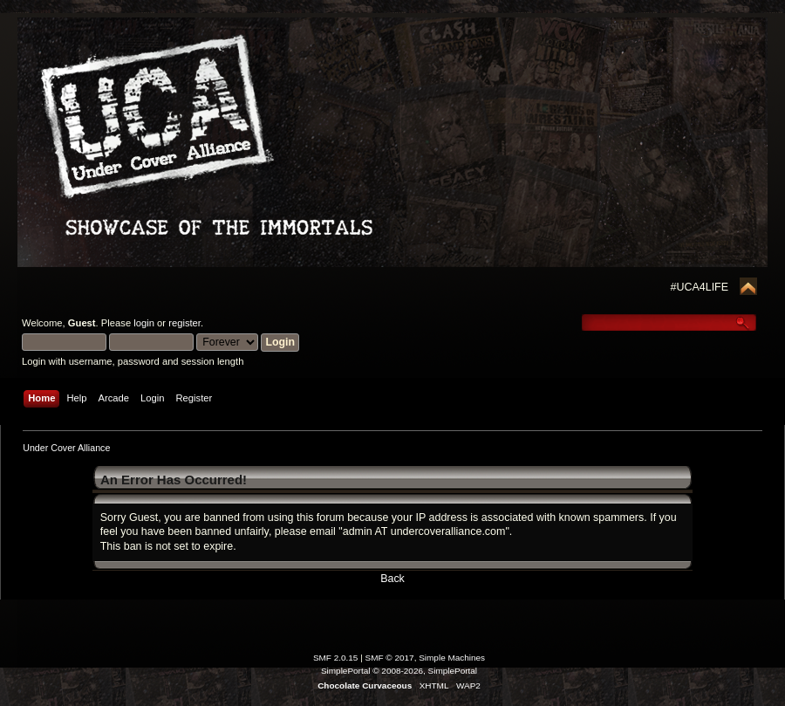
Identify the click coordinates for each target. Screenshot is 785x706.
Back (392, 578)
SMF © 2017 (389, 657)
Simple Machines (452, 657)
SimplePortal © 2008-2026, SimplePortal (399, 670)
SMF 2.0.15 (335, 657)
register (184, 323)
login (143, 323)
